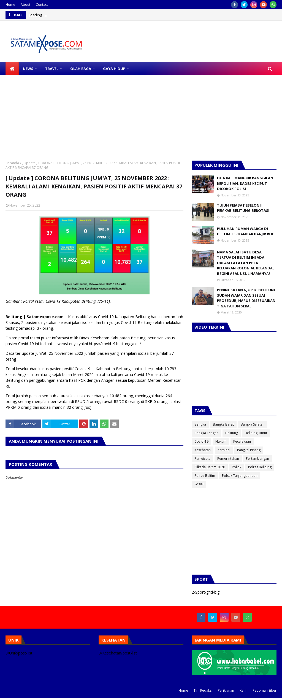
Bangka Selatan (252, 424)
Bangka (200, 424)
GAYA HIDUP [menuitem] (114, 68)
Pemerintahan (228, 458)
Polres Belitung (260, 467)
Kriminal (224, 450)
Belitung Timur (256, 433)
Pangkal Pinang (249, 450)
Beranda (12, 163)
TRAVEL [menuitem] (51, 68)
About (25, 4)
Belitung (231, 433)
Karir (243, 690)
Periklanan (226, 690)
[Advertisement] (141, 113)
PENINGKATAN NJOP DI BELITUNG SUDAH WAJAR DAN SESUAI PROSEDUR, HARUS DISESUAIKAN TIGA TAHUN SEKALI (246, 298)
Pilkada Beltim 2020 (209, 467)
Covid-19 (201, 441)
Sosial (199, 484)
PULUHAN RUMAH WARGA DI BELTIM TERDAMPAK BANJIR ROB (246, 231)
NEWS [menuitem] (28, 68)
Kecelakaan (242, 441)
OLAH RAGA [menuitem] (80, 68)
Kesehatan (202, 450)
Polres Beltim (204, 475)
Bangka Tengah (206, 433)
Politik (236, 467)
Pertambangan (257, 458)
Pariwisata (202, 458)
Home (10, 4)
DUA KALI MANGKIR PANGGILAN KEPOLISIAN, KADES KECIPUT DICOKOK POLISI (245, 183)
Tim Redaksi (203, 690)
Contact (42, 4)
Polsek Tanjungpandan (239, 475)
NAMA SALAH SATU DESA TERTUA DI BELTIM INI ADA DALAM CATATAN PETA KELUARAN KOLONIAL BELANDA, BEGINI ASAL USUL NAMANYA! (245, 263)
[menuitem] (12, 68)
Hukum (220, 441)
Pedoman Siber (264, 690)
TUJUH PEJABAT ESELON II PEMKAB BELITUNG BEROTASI (243, 208)
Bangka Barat (223, 424)
